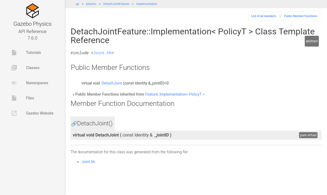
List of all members (263, 16)
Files (22, 98)
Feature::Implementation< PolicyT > (175, 94)
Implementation (146, 4)
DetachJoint (112, 83)
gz (77, 4)
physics (91, 4)
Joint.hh (102, 53)
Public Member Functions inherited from (138, 94)
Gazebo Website (32, 113)
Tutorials (26, 52)
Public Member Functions (300, 16)
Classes (25, 67)
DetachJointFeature (116, 4)
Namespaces (29, 83)
